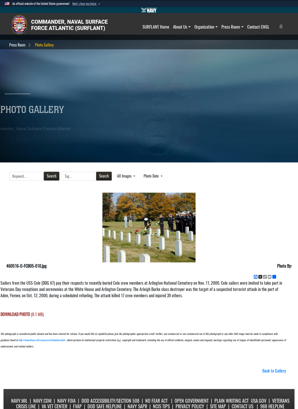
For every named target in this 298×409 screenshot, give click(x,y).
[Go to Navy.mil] (149, 10)
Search (51, 176)
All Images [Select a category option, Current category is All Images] (124, 176)
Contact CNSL (258, 27)
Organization (206, 27)
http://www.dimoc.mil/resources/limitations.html (42, 340)
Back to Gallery (274, 371)
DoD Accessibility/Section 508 (110, 401)
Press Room (232, 27)
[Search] (283, 26)
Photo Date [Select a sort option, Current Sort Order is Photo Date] (152, 176)
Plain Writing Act (231, 401)
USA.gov (258, 401)
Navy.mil (19, 401)
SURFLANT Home (155, 27)
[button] (86, 3)
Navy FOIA (66, 401)
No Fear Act (156, 401)
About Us (182, 27)
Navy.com (42, 401)
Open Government (192, 401)
